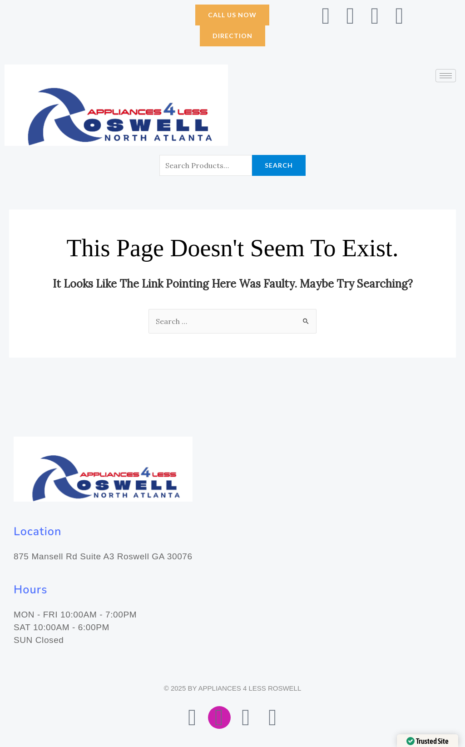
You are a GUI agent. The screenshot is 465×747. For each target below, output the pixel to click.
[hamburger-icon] (445, 75)
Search (279, 165)
